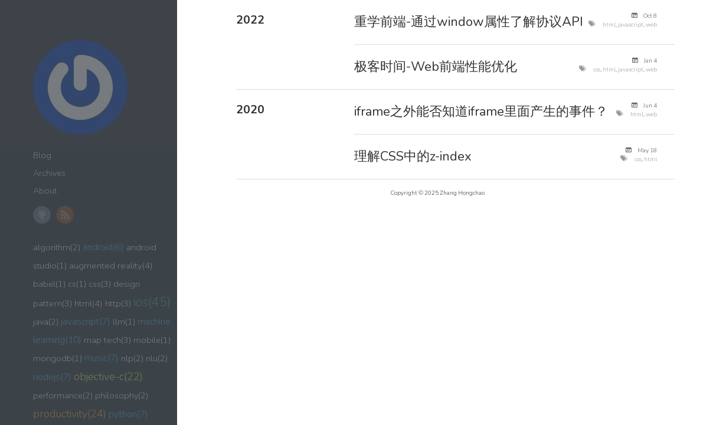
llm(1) (124, 322)
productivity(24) (69, 414)
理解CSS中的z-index (413, 156)
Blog (42, 155)
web (651, 24)
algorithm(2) (56, 247)
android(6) (103, 247)
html (609, 24)
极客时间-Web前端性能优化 (435, 67)
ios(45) (152, 302)
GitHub (42, 215)
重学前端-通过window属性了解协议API (468, 22)
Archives (49, 173)
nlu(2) (157, 358)
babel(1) (49, 284)
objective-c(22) (108, 377)
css (596, 69)
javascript (630, 24)
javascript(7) (85, 321)
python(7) (128, 414)
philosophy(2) (121, 395)
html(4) (88, 303)
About (45, 191)
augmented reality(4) (111, 266)
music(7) (101, 358)
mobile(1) (152, 340)
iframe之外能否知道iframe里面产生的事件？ (481, 111)
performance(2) (63, 395)
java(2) (45, 322)
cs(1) (77, 284)
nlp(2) (132, 358)
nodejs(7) (52, 377)
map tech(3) (107, 340)
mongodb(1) (57, 358)
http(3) (118, 303)
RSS (65, 215)
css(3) (100, 284)
